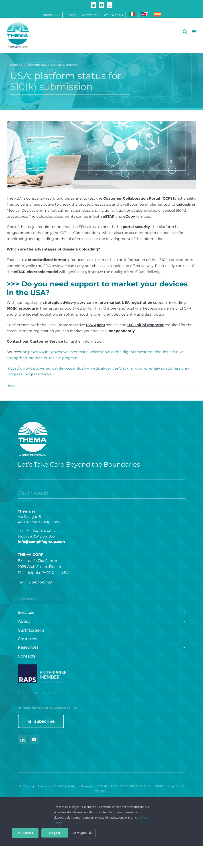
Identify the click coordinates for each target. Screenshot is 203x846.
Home (14, 65)
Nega (55, 833)
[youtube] (34, 739)
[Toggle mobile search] (185, 31)
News (11, 385)
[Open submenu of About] (183, 621)
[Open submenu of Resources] (183, 646)
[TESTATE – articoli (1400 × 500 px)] (101, 155)
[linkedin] (22, 739)
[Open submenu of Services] (183, 612)
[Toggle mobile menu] (194, 31)
